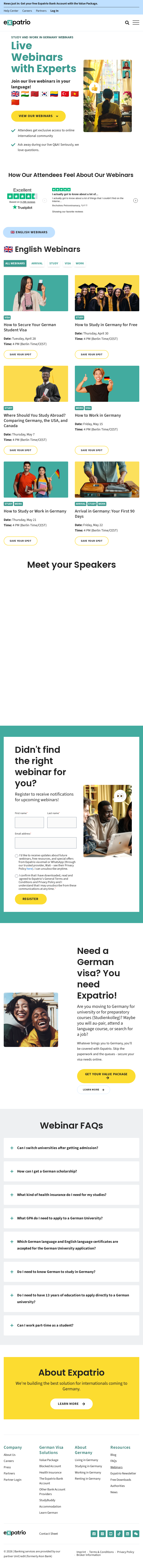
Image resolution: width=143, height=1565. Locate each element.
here (29, 868)
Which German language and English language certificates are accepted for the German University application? (64, 1244)
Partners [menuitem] (9, 1474)
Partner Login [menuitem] (13, 1480)
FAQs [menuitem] (113, 1461)
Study (53, 263)
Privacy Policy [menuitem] (125, 1553)
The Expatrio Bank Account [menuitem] (52, 1481)
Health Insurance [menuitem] (51, 1473)
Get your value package (106, 1075)
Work (80, 263)
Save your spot (20, 354)
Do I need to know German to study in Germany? (52, 1271)
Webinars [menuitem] (116, 1467)
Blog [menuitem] (113, 1455)
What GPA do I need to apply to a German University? (56, 1218)
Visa (68, 263)
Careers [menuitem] (9, 1461)
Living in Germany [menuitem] (87, 1460)
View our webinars (38, 116)
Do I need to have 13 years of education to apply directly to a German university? (69, 1298)
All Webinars (15, 263)
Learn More (93, 1089)
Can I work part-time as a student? (41, 1325)
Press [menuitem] (7, 1467)
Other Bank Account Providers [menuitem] (53, 1492)
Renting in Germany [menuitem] (88, 1484)
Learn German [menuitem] (49, 1514)
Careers (27, 11)
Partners (41, 11)
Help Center (11, 11)
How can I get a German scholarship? (43, 1171)
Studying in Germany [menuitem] (83, 1468)
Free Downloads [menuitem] (121, 1480)
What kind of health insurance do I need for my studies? (58, 1194)
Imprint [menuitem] (81, 1553)
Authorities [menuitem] (118, 1486)
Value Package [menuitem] (49, 1460)
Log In (54, 11)
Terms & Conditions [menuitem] (101, 1553)
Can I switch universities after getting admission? (54, 1148)
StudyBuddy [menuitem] (48, 1501)
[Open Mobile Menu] (136, 22)
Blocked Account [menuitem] (51, 1466)
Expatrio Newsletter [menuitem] (124, 1474)
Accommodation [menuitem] (51, 1507)
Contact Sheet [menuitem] (49, 1535)
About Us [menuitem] (10, 1455)
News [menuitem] (114, 1493)
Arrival (37, 263)
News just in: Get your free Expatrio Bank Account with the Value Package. (51, 3)
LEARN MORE (71, 1403)
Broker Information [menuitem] (89, 1556)
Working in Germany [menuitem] (89, 1477)
